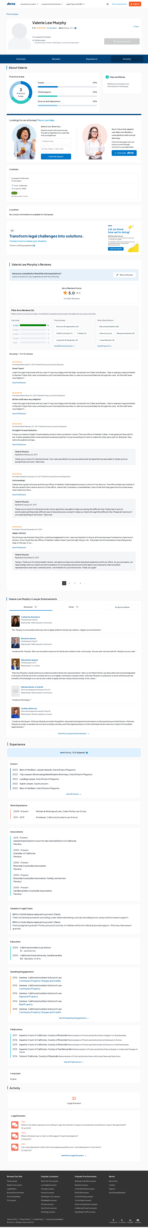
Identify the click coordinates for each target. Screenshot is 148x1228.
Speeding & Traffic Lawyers (85, 1213)
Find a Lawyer (12, 1182)
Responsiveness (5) (126, 334)
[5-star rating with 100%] (31, 326)
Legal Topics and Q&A (75, 4)
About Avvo (113, 1182)
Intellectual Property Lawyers (86, 1209)
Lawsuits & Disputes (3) (67, 341)
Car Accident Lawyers (83, 1201)
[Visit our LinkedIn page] (130, 1221)
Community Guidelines (54, 1220)
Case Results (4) (106, 341)
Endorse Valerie (122, 608)
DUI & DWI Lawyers (82, 1194)
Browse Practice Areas (15, 1194)
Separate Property (28, 997)
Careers (112, 1186)
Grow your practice (119, 4)
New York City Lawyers (49, 1182)
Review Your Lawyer (14, 1186)
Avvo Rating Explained (117, 1194)
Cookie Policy (38, 1220)
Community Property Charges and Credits (40, 981)
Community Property (29, 989)
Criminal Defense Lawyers (84, 1190)
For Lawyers (11, 1201)
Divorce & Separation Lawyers (86, 1205)
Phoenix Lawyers (47, 1205)
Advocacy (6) (105, 334)
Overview (21, 60)
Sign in (135, 4)
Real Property (26, 1005)
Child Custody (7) (64, 334)
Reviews (56, 60)
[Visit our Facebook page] (114, 1221)
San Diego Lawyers (48, 1213)
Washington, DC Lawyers (50, 1197)
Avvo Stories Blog (13, 1197)
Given (74, 608)
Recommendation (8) (109, 327)
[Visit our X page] (122, 1221)
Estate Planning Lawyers (84, 1197)
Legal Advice (11, 1190)
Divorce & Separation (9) (67, 327)
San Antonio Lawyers (49, 1209)
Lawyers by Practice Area (52, 4)
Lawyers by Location (29, 4)
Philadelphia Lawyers (49, 1201)
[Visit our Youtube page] (137, 1221)
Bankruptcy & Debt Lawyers (85, 1182)
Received (31, 608)
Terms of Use (12, 1220)
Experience (91, 60)
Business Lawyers (81, 1186)
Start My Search (56, 157)
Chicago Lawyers (47, 1190)
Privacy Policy (25, 1220)
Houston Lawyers (47, 1194)
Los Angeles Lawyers (49, 1186)
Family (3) (81, 334)
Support (112, 1190)
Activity (127, 60)
